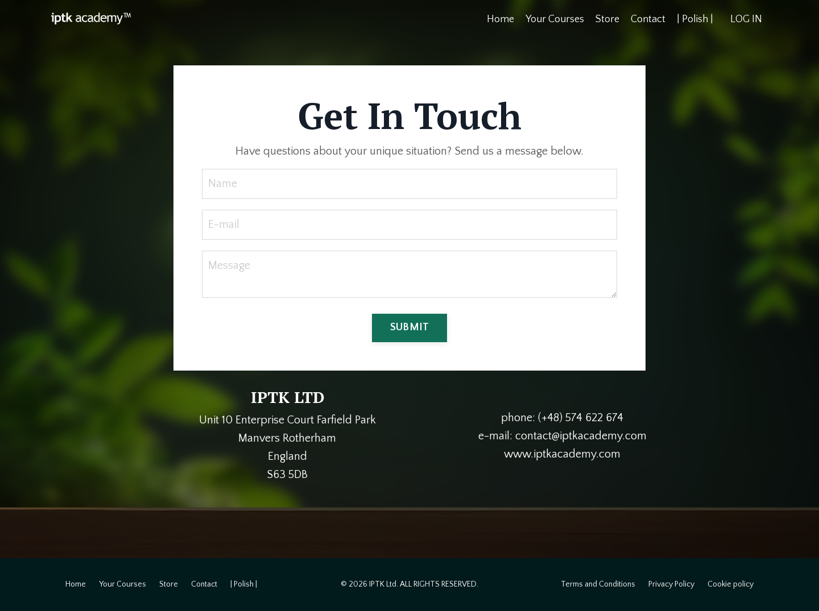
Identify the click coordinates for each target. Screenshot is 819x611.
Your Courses (555, 19)
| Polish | (695, 19)
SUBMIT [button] (409, 327)
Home (500, 19)
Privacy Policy (671, 584)
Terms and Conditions (598, 584)
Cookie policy (731, 584)
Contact (648, 19)
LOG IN (746, 19)
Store (607, 19)
